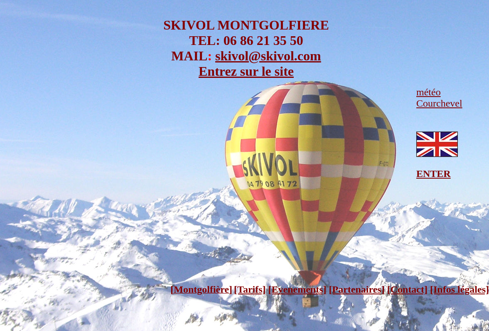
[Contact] (407, 289)
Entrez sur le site (246, 71)
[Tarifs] (249, 289)
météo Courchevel (439, 98)
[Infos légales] (459, 289)
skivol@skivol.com (268, 55)
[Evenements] (297, 289)
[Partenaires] (357, 289)
